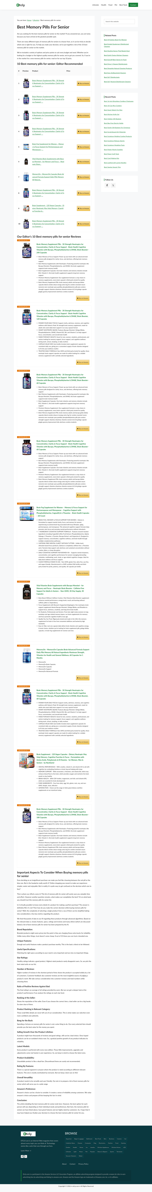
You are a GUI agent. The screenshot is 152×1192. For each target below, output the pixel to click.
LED (124, 1147)
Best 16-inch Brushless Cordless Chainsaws (118, 101)
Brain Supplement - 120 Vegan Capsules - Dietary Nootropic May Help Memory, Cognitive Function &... (48, 208)
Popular (92, 1151)
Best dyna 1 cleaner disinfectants (115, 64)
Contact (72, 1164)
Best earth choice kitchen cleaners (116, 55)
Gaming (123, 1143)
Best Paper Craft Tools (111, 154)
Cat (125, 1139)
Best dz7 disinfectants (112, 77)
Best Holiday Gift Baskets (112, 119)
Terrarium (119, 1151)
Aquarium (69, 1139)
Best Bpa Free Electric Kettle (113, 123)
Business (111, 1139)
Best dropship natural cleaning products (118, 68)
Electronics (102, 1143)
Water (80, 1156)
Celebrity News (70, 1143)
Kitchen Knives (116, 1147)
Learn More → (26, 1151)
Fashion (110, 1143)
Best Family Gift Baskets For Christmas (117, 127)
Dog (95, 1143)
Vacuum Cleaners (71, 1156)
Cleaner (80, 1143)
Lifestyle (68, 1151)
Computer (88, 1143)
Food (116, 1143)
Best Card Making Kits (111, 158)
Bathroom (89, 1139)
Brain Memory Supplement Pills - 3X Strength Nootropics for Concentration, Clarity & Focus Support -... (48, 83)
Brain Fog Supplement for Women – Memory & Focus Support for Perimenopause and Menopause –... (48, 147)
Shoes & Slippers (102, 1151)
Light (75, 1151)
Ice (87, 1147)
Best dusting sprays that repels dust (117, 51)
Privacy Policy (83, 1164)
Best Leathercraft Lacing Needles (115, 163)
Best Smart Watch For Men (113, 110)
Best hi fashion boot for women (115, 40)
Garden (68, 1147)
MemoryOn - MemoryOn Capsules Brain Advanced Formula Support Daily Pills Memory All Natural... (48, 177)
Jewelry (92, 1147)
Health (75, 1147)
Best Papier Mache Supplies (113, 149)
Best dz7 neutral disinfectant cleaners (117, 82)
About (64, 1164)
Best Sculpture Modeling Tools (114, 145)
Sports (112, 1151)
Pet (86, 1151)
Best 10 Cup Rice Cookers (113, 106)
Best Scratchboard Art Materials (115, 132)
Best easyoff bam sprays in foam (115, 60)
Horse (81, 1147)
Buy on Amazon (84, 83)
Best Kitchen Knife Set (111, 114)
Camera (119, 1139)
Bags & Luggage (79, 1139)
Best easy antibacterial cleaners (115, 73)
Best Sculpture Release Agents (114, 141)
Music (81, 1151)
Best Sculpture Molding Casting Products (118, 136)
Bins (105, 1139)
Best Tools (98, 1139)
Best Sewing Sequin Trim (112, 167)
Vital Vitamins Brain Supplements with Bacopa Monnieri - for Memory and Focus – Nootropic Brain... (48, 161)
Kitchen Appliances (103, 1147)
